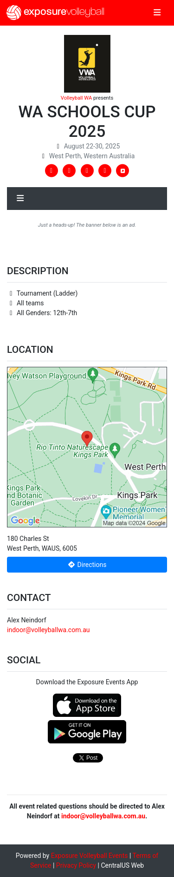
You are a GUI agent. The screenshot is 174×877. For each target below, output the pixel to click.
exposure (55, 12)
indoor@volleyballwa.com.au (48, 630)
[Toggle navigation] (157, 13)
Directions (87, 564)
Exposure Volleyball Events (89, 855)
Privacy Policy (76, 865)
